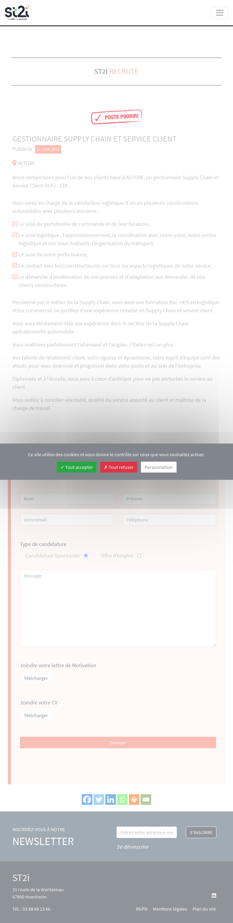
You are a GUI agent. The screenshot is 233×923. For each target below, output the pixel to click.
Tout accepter (76, 467)
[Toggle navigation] (219, 13)
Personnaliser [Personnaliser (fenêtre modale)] (159, 467)
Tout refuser (119, 467)
